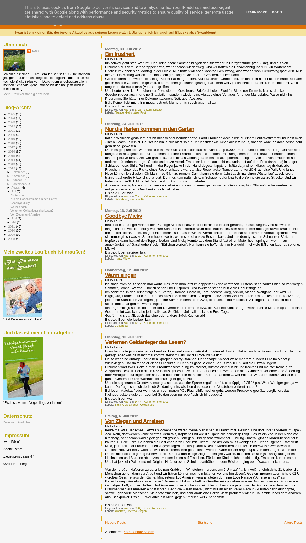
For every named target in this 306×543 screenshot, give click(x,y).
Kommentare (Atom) (139, 532)
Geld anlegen (130, 404)
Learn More (256, 12)
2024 (12, 118)
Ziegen (142, 511)
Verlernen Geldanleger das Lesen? (145, 342)
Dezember (19, 172)
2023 (12, 122)
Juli (14, 191)
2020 (12, 134)
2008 (12, 238)
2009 (12, 234)
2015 (12, 155)
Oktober (17, 179)
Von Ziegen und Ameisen (134, 421)
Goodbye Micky (123, 216)
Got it (277, 12)
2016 (12, 151)
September (19, 183)
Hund (118, 258)
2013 (12, 164)
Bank (118, 404)
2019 (12, 139)
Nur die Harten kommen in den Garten (149, 129)
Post (143, 112)
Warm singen (120, 275)
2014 (12, 160)
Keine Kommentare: (156, 196)
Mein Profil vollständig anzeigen (26, 94)
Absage (119, 112)
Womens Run (138, 199)
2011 (12, 226)
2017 (12, 147)
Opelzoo (132, 511)
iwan (35, 51)
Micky (126, 258)
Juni (15, 218)
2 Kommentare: (153, 109)
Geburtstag (132, 112)
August (17, 187)
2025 (12, 114)
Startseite (205, 522)
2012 (12, 168)
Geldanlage (147, 404)
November (19, 176)
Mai (14, 222)
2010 (12, 230)
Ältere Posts (293, 522)
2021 (12, 130)
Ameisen (120, 511)
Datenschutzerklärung (18, 422)
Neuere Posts (115, 522)
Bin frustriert (120, 54)
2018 (12, 143)
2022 (12, 126)
